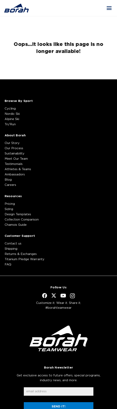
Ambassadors (15, 174)
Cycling (10, 108)
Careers (10, 184)
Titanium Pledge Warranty (24, 259)
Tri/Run (10, 124)
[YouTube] (63, 295)
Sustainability (14, 153)
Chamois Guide (16, 224)
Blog (8, 179)
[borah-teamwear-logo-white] (59, 338)
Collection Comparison (22, 219)
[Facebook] (44, 295)
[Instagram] (72, 296)
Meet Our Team (16, 158)
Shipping (11, 248)
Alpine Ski (12, 119)
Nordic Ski (12, 113)
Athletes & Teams (18, 169)
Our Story (12, 143)
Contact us (13, 243)
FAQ (8, 264)
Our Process (14, 148)
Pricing (10, 203)
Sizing (9, 209)
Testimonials (14, 164)
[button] (109, 8)
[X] (53, 295)
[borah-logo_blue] (16, 8)
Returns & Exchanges (21, 254)
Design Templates (18, 214)
